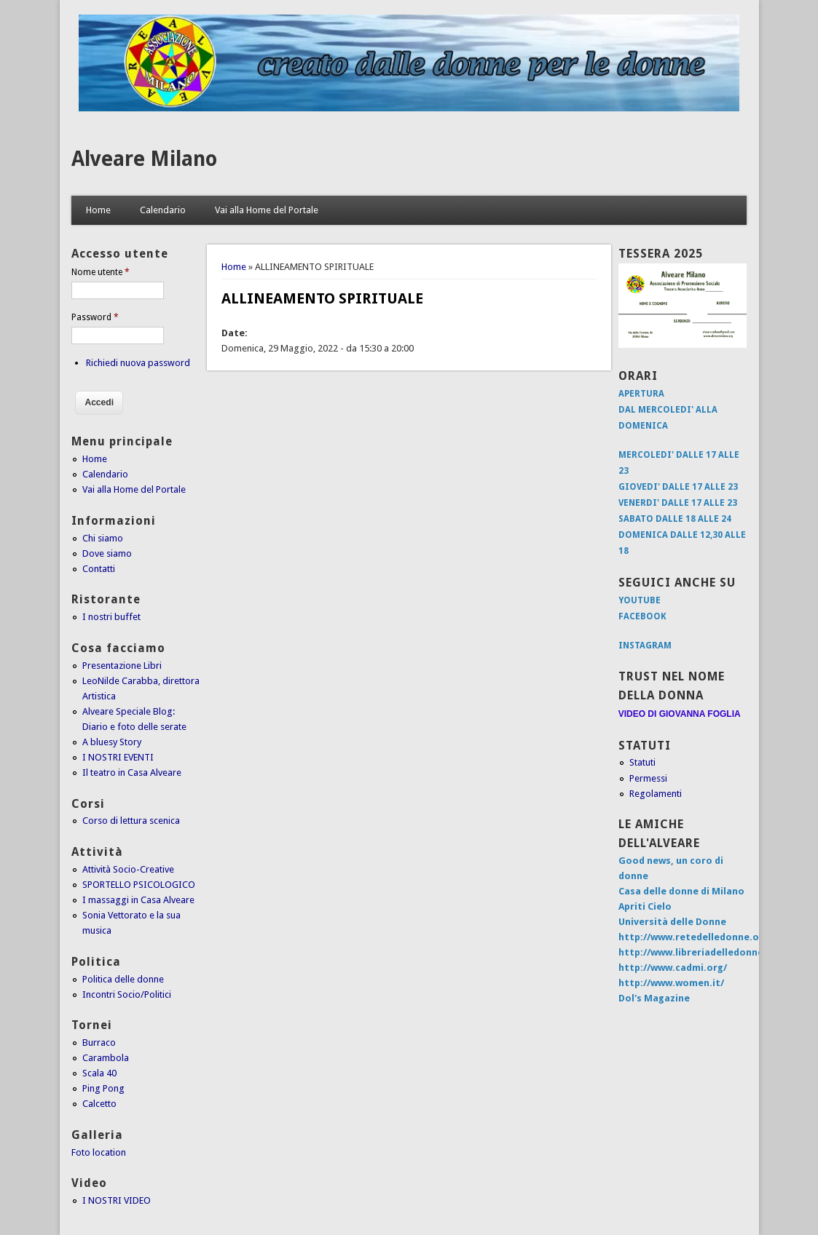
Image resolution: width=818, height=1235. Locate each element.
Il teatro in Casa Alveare (131, 772)
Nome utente (100, 272)
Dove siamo (107, 553)
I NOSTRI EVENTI (118, 757)
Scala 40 (99, 1073)
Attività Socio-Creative (128, 869)
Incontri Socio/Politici (126, 994)
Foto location (98, 1152)
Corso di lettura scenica (131, 820)
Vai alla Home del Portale (266, 209)
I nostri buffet (111, 616)
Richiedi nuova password (138, 362)
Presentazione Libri (122, 665)
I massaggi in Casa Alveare (138, 899)
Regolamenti (655, 793)
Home (98, 209)
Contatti (98, 568)
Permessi (648, 778)
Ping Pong (103, 1088)
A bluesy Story (111, 741)
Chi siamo (102, 538)
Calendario (163, 209)
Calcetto (99, 1103)
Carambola (105, 1057)
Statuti (642, 762)
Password (95, 317)
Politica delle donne (123, 979)
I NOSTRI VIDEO (116, 1200)
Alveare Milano (144, 159)
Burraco (99, 1042)
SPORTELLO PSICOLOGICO (138, 884)
